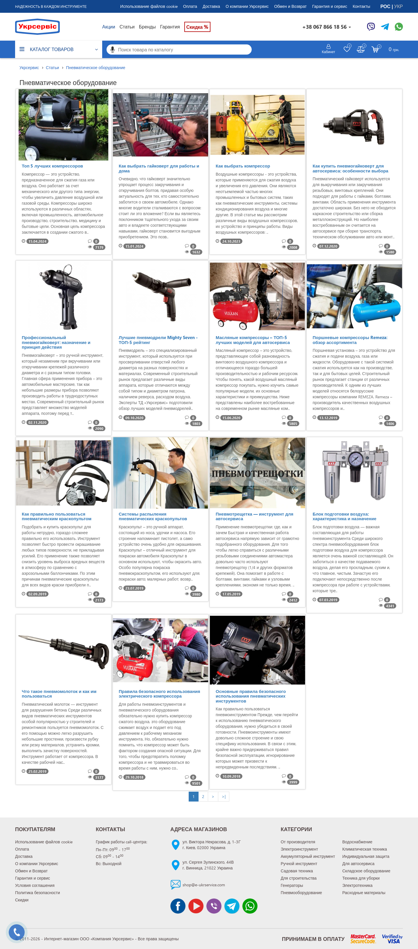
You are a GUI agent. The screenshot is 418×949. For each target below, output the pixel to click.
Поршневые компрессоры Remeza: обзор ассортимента (350, 339)
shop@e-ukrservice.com (204, 884)
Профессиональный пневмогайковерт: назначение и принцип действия (56, 342)
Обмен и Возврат (290, 6)
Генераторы (292, 885)
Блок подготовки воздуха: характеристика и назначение (344, 516)
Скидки (21, 900)
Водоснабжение (357, 841)
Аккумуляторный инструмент (308, 856)
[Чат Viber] (371, 27)
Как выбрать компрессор (243, 166)
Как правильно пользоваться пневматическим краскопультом (56, 516)
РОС (385, 6)
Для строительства (299, 878)
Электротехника (357, 885)
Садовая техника (297, 871)
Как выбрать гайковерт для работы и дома (159, 168)
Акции (108, 27)
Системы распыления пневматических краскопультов (153, 516)
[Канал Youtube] (195, 906)
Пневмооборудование (301, 892)
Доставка (211, 6)
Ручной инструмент (299, 863)
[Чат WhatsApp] (399, 27)
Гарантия (170, 27)
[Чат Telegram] (385, 27)
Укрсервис (29, 67)
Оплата (190, 6)
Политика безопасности (37, 892)
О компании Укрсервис (247, 6)
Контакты (361, 6)
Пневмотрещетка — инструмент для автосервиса (254, 516)
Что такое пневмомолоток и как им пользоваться (59, 693)
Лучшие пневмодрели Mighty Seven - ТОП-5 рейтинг (158, 339)
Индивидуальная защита (365, 856)
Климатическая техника (364, 849)
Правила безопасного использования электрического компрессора (159, 693)
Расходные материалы (363, 892)
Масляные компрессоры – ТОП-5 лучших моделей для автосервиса (253, 339)
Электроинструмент (299, 849)
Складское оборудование (366, 871)
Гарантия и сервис (329, 6)
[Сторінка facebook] (177, 906)
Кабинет (328, 51)
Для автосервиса (358, 863)
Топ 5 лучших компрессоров (52, 166)
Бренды (147, 27)
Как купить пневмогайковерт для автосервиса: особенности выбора (350, 168)
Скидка (197, 26)
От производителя (298, 841)
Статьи (127, 27)
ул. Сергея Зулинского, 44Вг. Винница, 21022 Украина (208, 865)
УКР (398, 6)
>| (224, 796)
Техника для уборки (361, 878)
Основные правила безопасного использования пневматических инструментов (251, 696)
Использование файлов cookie (149, 6)
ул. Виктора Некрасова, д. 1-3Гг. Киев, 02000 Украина (212, 844)
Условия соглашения (35, 885)
